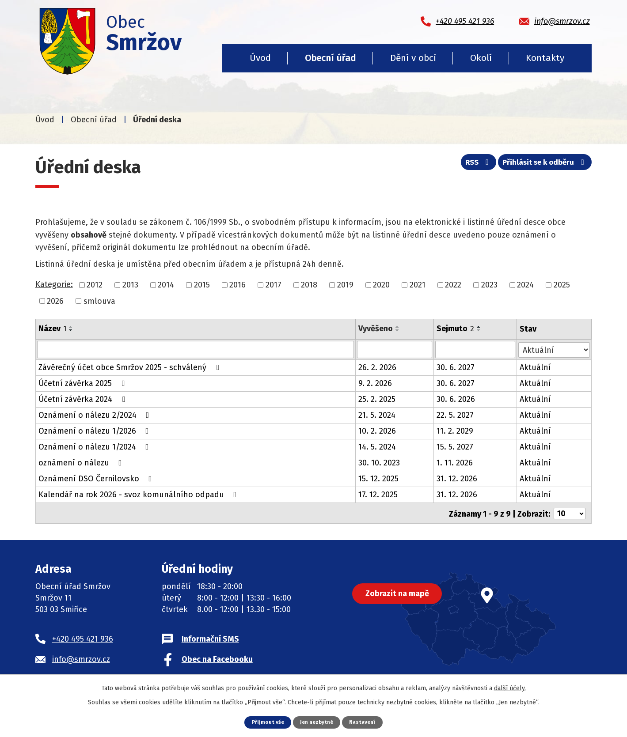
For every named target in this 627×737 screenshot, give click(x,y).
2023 (489, 285)
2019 (345, 285)
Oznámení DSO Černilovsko (97, 478)
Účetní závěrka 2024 (83, 399)
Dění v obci (413, 58)
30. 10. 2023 (379, 462)
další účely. (510, 688)
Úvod (260, 58)
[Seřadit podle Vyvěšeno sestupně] (398, 330)
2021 (418, 285)
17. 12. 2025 (378, 494)
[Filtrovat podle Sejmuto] (476, 349)
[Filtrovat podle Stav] (554, 348)
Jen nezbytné (317, 721)
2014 (166, 285)
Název (52, 328)
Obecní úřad (330, 58)
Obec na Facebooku (217, 657)
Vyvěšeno (375, 328)
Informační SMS (210, 637)
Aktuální (535, 367)
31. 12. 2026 (457, 478)
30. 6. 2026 (456, 399)
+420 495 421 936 (82, 637)
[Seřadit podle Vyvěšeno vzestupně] (398, 327)
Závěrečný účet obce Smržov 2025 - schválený (130, 367)
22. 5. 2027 (455, 415)
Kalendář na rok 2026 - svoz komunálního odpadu (139, 494)
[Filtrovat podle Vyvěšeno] (395, 349)
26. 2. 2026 (377, 367)
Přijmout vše (264, 721)
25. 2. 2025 (376, 399)
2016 (237, 285)
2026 (55, 301)
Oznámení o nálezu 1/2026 (95, 430)
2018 (309, 285)
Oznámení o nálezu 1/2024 (95, 446)
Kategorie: (54, 284)
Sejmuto (456, 328)
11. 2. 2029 (455, 430)
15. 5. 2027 (455, 446)
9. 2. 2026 (375, 383)
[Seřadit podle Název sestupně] (71, 330)
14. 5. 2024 (377, 446)
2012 (95, 285)
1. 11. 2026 (455, 462)
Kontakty (545, 58)
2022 (453, 285)
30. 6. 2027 (456, 367)
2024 (525, 285)
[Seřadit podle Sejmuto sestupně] (479, 330)
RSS (470, 165)
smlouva (99, 301)
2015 (202, 285)
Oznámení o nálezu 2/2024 (95, 415)
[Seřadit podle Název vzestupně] (71, 327)
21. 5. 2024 (376, 415)
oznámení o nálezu (81, 462)
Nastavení (365, 721)
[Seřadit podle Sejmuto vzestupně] (479, 327)
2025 (562, 285)
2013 (130, 285)
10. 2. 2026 (377, 430)
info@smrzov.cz (81, 657)
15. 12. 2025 (378, 478)
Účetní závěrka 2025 (83, 383)
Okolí (481, 58)
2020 (381, 285)
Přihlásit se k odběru (542, 165)
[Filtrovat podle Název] (195, 349)
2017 (273, 285)
